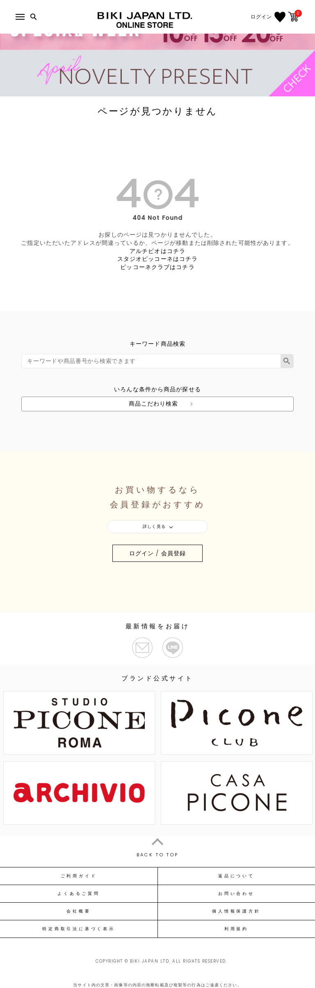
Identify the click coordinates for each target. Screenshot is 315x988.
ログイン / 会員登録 (157, 553)
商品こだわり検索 (153, 403)
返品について (236, 876)
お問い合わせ (236, 894)
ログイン (261, 17)
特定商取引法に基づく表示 (78, 929)
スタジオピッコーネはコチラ (157, 259)
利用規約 (236, 929)
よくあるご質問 (78, 894)
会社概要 (78, 911)
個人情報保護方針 (236, 911)
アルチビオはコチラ (157, 251)
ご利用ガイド (79, 876)
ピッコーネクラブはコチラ (157, 267)
